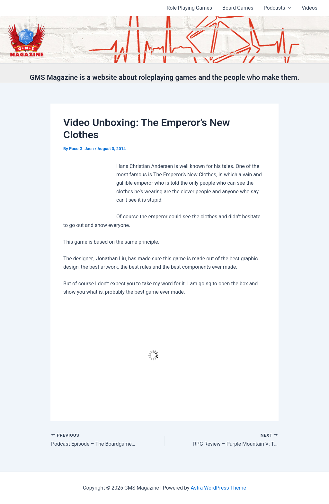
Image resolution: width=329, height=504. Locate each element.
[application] (288, 8)
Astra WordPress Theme (218, 488)
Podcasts (277, 8)
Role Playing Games (189, 8)
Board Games (237, 8)
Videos (309, 8)
